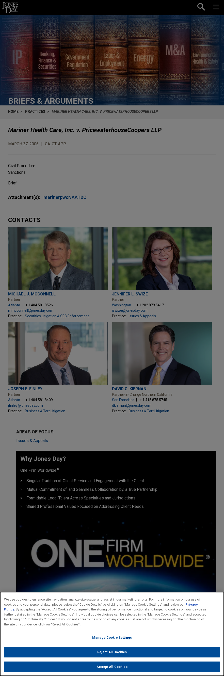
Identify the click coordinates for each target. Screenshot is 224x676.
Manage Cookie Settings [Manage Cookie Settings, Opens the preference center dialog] (112, 640)
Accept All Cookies (112, 669)
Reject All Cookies (112, 655)
